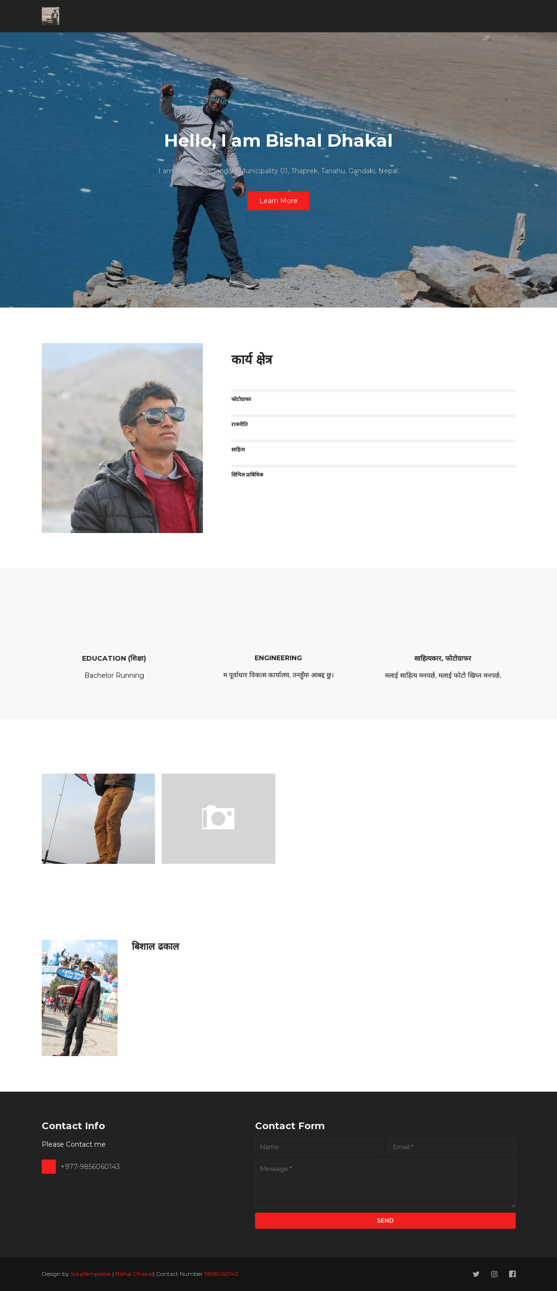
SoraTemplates (91, 1273)
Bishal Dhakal (134, 1273)
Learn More (278, 200)
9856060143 (221, 1273)
